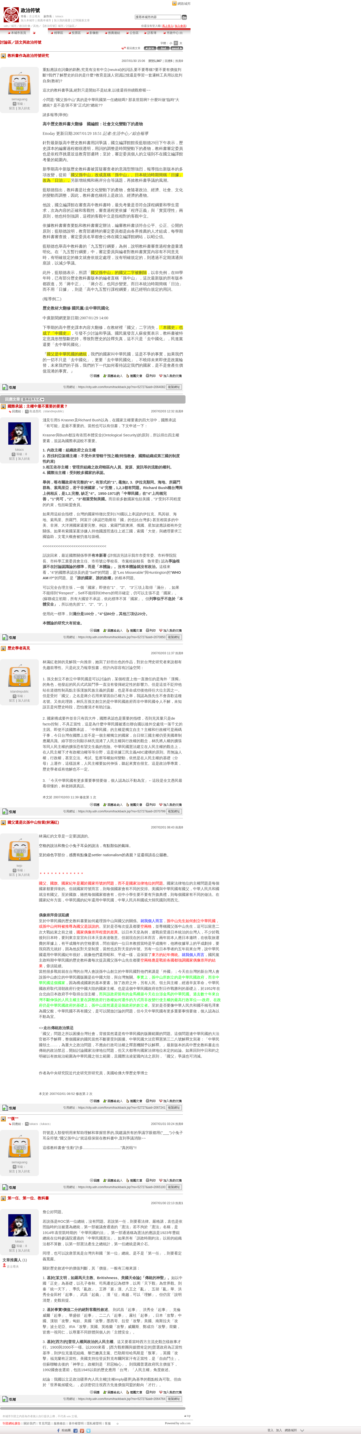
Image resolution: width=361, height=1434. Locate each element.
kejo (19, 866)
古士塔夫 (34, 16)
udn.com (185, 1423)
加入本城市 (28, 20)
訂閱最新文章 (81, 20)
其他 (36, 25)
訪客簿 (150, 33)
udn (6, 25)
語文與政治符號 (28, 42)
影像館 (92, 33)
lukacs (59, 16)
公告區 (132, 33)
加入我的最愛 (62, 20)
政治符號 (30, 10)
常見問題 (45, 1423)
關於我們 (30, 1423)
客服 (108, 1423)
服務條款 (60, 1423)
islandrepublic (19, 691)
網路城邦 (184, 4)
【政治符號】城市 (52, 25)
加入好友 (24, 108)
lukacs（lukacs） (40, 1124)
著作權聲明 (76, 1423)
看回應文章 (131, 48)
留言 (12, 108)
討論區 (39, 33)
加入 (279, 1430)
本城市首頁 (17, 33)
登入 (270, 1430)
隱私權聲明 (94, 1423)
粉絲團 (66, 1430)
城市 (14, 25)
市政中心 (173, 33)
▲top (187, 1415)
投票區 (74, 33)
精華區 (57, 33)
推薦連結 (112, 33)
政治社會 (24, 25)
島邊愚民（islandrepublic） (47, 411)
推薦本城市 (44, 20)
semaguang (19, 99)
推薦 (179, 61)
